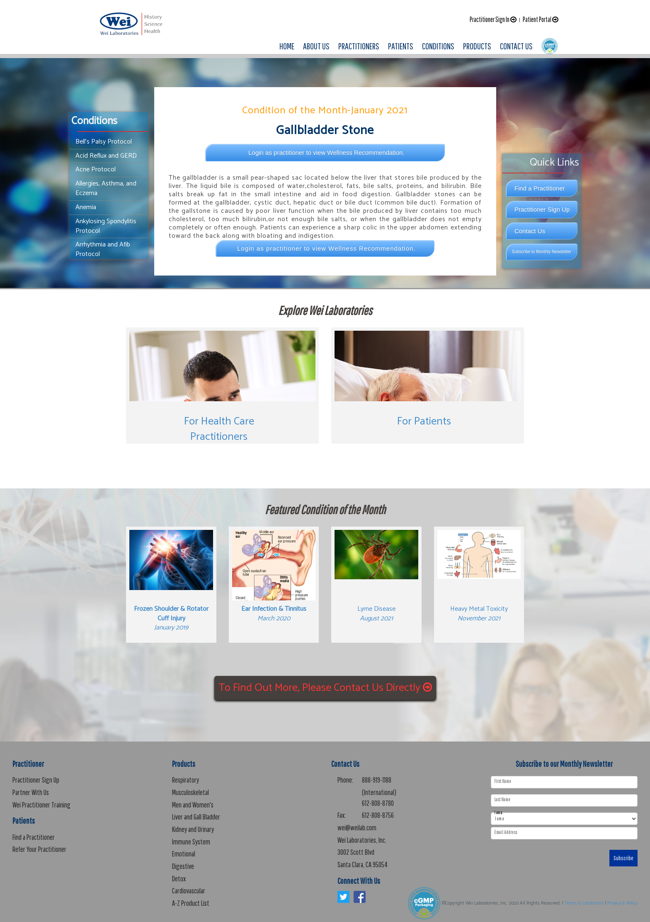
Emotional (183, 853)
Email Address (505, 832)
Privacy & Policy (622, 903)
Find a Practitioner (539, 188)
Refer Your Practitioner (39, 849)
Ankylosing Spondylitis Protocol (105, 226)
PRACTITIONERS (358, 46)
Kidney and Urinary (193, 829)
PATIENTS (400, 46)
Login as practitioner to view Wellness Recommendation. (326, 152)
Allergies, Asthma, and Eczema (105, 188)
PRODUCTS (477, 46)
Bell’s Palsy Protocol (103, 141)
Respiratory (185, 780)
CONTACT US (516, 46)
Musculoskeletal (190, 792)
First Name (502, 781)
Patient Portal (540, 19)
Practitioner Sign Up (542, 209)
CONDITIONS (438, 46)
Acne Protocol (95, 169)
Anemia (85, 207)
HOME (286, 46)
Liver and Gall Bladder (196, 816)
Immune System (191, 841)
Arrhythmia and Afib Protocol (102, 249)
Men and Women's (192, 804)
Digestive (183, 866)
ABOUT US (316, 46)
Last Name (502, 799)
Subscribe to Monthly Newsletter (541, 251)
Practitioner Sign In (493, 19)
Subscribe (623, 858)
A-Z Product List (190, 903)
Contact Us (529, 230)
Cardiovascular (188, 890)
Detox (179, 878)
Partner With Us (30, 792)
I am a (498, 812)
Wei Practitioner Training (41, 804)
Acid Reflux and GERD (106, 155)
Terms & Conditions (584, 903)
